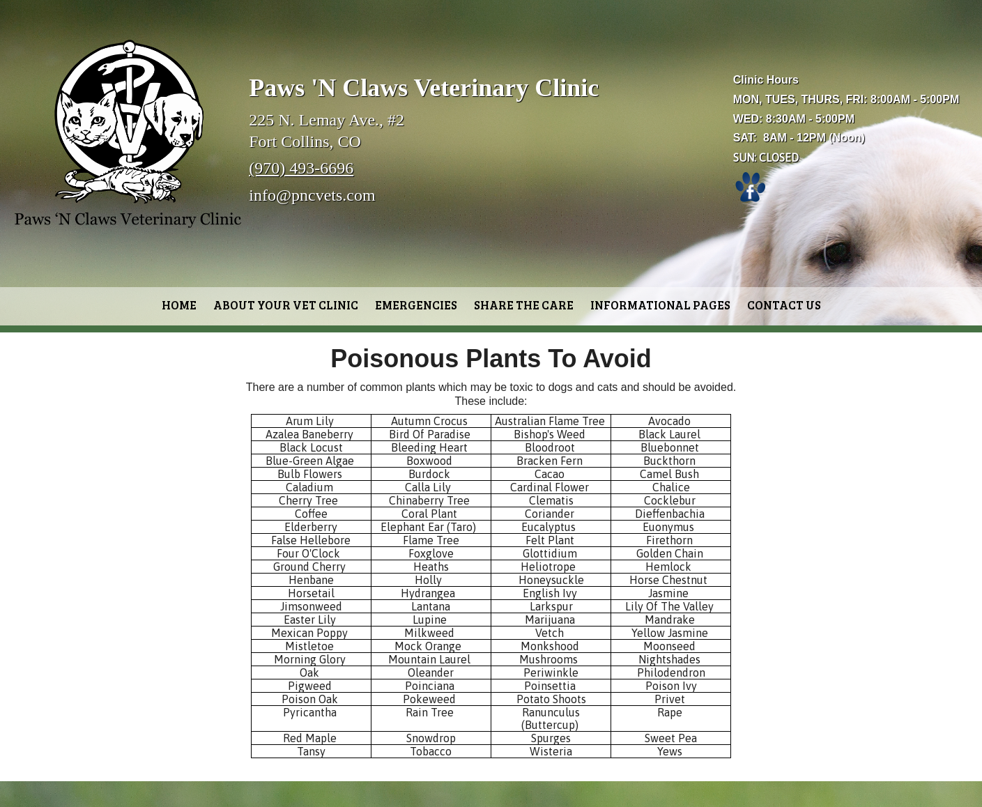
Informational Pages (660, 305)
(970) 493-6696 (301, 168)
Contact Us (784, 305)
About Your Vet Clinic (285, 305)
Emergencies (416, 305)
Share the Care (524, 305)
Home (179, 305)
